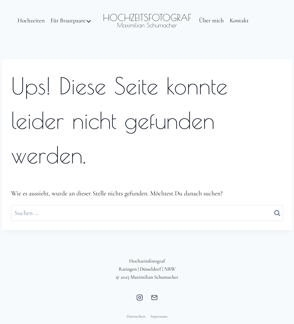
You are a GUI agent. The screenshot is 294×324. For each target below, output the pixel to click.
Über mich (211, 20)
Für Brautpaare (68, 20)
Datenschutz (136, 316)
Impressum (158, 316)
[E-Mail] (154, 297)
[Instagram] (139, 297)
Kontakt (239, 20)
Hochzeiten (31, 20)
